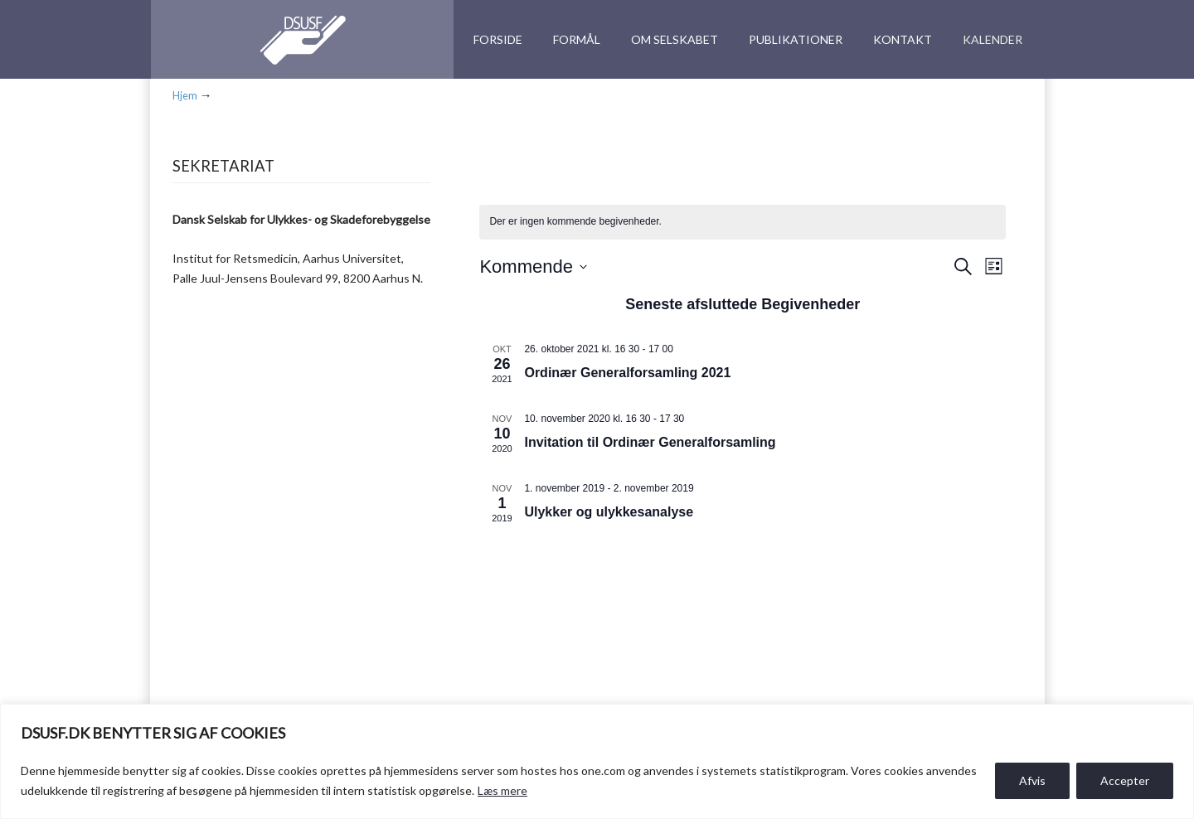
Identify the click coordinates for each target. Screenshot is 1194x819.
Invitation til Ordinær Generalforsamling (649, 442)
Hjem (184, 96)
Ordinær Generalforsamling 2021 (627, 373)
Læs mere (502, 790)
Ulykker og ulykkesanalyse (608, 512)
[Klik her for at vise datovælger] (533, 266)
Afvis (1032, 780)
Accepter (1124, 780)
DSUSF (296, 40)
